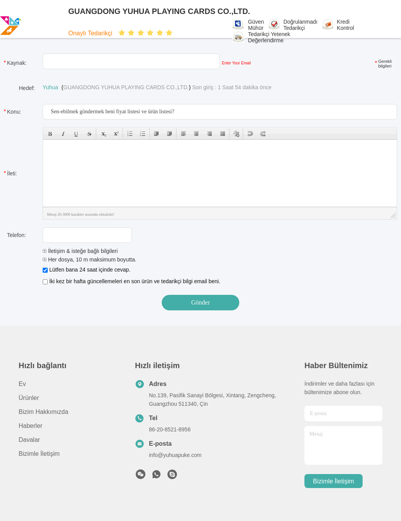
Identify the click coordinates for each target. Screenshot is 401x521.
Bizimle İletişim (39, 453)
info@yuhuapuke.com (175, 455)
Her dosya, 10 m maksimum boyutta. (90, 259)
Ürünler (29, 398)
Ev (22, 384)
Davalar (29, 439)
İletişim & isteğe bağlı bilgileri (80, 251)
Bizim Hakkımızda (43, 411)
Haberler (30, 425)
